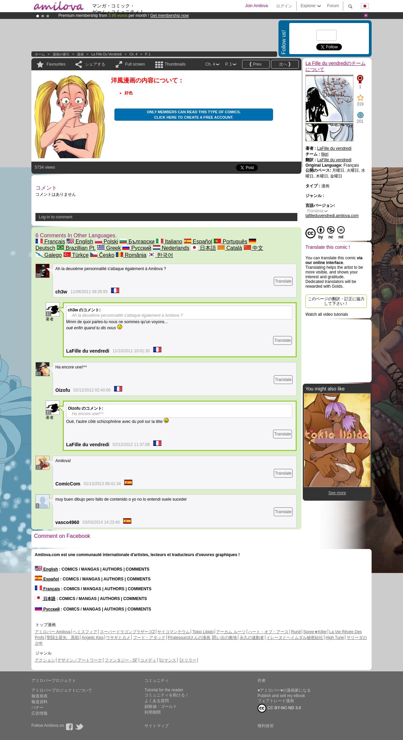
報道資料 (39, 701)
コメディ (148, 660)
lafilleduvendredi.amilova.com (331, 215)
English (79, 241)
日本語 (203, 248)
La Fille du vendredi (106, 54)
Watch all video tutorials (326, 314)
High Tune (335, 637)
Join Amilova (256, 5)
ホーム (40, 54)
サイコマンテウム (173, 631)
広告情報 (39, 713)
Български (137, 241)
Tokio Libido (203, 631)
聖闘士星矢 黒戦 (63, 637)
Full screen (135, 64)
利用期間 (152, 712)
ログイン (284, 6)
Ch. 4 (133, 54)
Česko (102, 255)
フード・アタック (149, 637)
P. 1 (148, 54)
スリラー (188, 660)
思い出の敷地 (225, 637)
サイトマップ (156, 725)
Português (230, 241)
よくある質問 (156, 700)
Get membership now (169, 15)
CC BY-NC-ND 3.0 (279, 708)
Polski (106, 241)
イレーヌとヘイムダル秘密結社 (294, 637)
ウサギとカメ (118, 637)
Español (198, 241)
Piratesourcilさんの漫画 (189, 637)
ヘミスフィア (85, 631)
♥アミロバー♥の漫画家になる (284, 690)
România (131, 255)
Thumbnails (175, 64)
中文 (253, 248)
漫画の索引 (61, 54)
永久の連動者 (252, 637)
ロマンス (168, 660)
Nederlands (171, 248)
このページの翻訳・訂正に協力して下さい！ (336, 301)
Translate (283, 281)
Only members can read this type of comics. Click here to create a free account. (194, 114)
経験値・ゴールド (160, 706)
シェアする (95, 64)
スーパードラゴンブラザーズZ (127, 631)
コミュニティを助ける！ (166, 695)
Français (50, 241)
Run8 (296, 631)
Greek (109, 248)
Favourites (56, 64)
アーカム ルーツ (230, 631)
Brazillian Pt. (76, 248)
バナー (37, 707)
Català (229, 248)
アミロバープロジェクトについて (61, 690)
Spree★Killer (315, 631)
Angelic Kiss (93, 637)
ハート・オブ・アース (268, 631)
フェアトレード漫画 (276, 700)
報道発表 (39, 696)
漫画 (80, 54)
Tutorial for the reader (163, 690)
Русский (136, 248)
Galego (48, 255)
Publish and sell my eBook (281, 695)
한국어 (160, 255)
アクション (45, 660)
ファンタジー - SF (121, 660)
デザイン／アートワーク (79, 660)
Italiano (169, 241)
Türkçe (76, 255)
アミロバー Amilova (53, 631)
